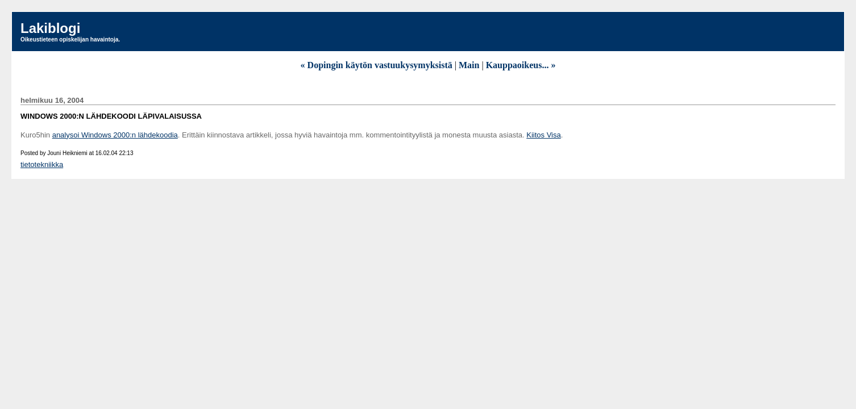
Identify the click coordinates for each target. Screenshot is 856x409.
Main (469, 65)
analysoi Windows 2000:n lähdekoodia (115, 135)
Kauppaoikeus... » (521, 65)
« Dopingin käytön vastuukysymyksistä (376, 65)
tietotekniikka (41, 164)
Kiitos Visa (543, 135)
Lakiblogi (50, 28)
